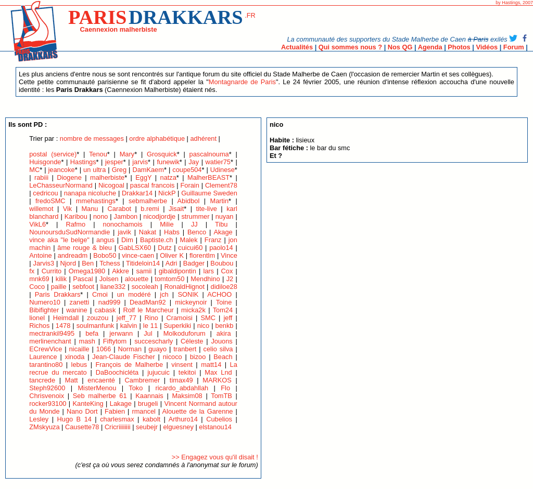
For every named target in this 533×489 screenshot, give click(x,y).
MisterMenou (97, 388)
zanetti (80, 302)
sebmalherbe (148, 201)
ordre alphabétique (157, 138)
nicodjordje (159, 216)
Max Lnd (218, 372)
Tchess (109, 263)
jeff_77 (126, 318)
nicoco (172, 357)
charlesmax (117, 419)
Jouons (221, 341)
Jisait (176, 209)
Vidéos (487, 47)
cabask (105, 310)
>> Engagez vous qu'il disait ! (215, 457)
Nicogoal (111, 185)
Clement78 (221, 185)
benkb (224, 325)
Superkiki (178, 325)
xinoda (75, 357)
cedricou (45, 193)
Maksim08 (187, 396)
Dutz (164, 248)
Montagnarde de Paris (242, 82)
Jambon (126, 216)
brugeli (148, 403)
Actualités (297, 47)
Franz (213, 240)
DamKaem (147, 170)
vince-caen (138, 255)
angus (105, 240)
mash (87, 341)
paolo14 (221, 248)
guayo (157, 349)
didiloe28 (224, 286)
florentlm (202, 255)
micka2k (193, 310)
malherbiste (107, 177)
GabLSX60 (135, 248)
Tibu (221, 224)
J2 (230, 279)
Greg (119, 170)
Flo (225, 388)
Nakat (147, 232)
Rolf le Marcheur (148, 310)
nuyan (224, 216)
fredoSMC (50, 201)
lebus (79, 364)
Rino (151, 318)
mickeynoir (191, 302)
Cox (227, 271)
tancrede (42, 380)
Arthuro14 (183, 419)
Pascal (83, 279)
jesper (114, 162)
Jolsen (109, 279)
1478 (63, 325)
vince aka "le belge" (59, 240)
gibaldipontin (177, 271)
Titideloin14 (143, 263)
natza (168, 177)
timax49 (181, 380)
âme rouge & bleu (84, 248)
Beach (222, 357)
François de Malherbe (129, 364)
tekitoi (187, 372)
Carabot (120, 209)
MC (34, 170)
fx (31, 271)
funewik (168, 162)
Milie (166, 224)
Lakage (121, 403)
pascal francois (152, 185)
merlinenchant (50, 341)
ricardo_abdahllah (181, 388)
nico (203, 325)
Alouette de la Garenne (197, 411)
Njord (68, 263)
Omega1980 (87, 271)
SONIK (187, 294)
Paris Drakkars (58, 294)
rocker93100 (47, 403)
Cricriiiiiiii (118, 427)
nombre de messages (92, 138)
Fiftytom (115, 341)
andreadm (73, 255)
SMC (207, 318)
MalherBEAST (208, 177)
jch (164, 294)
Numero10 (44, 302)
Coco (37, 286)
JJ (194, 224)
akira (224, 333)
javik (124, 232)
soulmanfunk (96, 325)
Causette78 (82, 427)
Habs (172, 232)
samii (143, 271)
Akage (222, 232)
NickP (166, 193)
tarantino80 (45, 364)
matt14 (211, 364)
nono (100, 216)
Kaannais (149, 396)
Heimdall (66, 318)
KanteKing (88, 403)
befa (91, 333)
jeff (227, 318)
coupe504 (186, 170)
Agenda (430, 47)
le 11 (150, 325)
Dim (127, 240)
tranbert (184, 349)
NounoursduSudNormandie (69, 232)
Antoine (40, 255)
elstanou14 (215, 427)
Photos (459, 47)
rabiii (41, 177)
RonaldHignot (184, 286)
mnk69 (39, 279)
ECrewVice (45, 349)
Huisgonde (45, 162)
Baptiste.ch (156, 240)
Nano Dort (82, 411)
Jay (193, 162)
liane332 (112, 286)
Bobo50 (104, 255)
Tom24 (223, 310)
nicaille (79, 349)
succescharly (153, 341)
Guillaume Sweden (209, 193)
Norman (130, 349)
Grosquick (162, 154)
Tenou (98, 154)
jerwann (121, 333)
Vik (67, 209)
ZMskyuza (44, 427)
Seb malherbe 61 (100, 396)
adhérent (203, 138)
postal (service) (53, 154)
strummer (195, 216)
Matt (71, 380)
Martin (219, 201)
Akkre (120, 271)
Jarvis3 (44, 263)
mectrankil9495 (51, 333)
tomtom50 (169, 279)
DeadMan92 (148, 302)
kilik (61, 279)
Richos (39, 325)
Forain (190, 185)
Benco (196, 232)
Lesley (38, 419)
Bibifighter (44, 310)
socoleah (145, 286)
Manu (89, 209)
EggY (143, 177)
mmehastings (96, 201)
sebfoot (83, 286)
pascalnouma (209, 154)
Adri (171, 263)
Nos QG (400, 47)
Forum (513, 47)
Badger (194, 263)
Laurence (43, 357)
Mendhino (205, 279)
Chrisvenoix (46, 396)
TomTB (221, 396)
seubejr (147, 427)
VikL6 (37, 224)
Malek (189, 240)
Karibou (76, 216)
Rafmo (75, 224)
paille (59, 286)
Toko (136, 388)
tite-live (206, 209)
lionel (37, 318)
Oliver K (172, 255)
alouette (137, 279)
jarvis (140, 162)
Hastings (83, 162)
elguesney (178, 427)
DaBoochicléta (117, 372)
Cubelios (219, 419)
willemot (41, 209)
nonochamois (123, 224)
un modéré (134, 294)
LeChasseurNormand (61, 185)
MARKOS (216, 380)
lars (208, 271)
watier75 (218, 162)
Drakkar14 (137, 193)
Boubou (221, 263)
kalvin (128, 325)
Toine (224, 302)
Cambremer (142, 380)
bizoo (198, 357)
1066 (103, 349)
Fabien (115, 411)
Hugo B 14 (74, 419)
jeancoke (61, 170)
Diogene (69, 177)
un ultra (94, 170)
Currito (51, 271)
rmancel (144, 411)
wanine (76, 310)
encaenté (101, 380)
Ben (88, 263)
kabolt (151, 419)
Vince (229, 255)
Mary (127, 154)
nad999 (109, 302)
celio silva (218, 349)
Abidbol (188, 201)
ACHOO (219, 294)
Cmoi (100, 294)
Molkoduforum (184, 333)
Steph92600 (47, 388)
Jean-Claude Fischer (125, 357)
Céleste (192, 341)
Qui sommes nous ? (350, 47)
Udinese (222, 170)
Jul (148, 333)
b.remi (150, 209)
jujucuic (158, 372)
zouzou (97, 318)
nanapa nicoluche (90, 193)
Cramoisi (179, 318)
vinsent (182, 364)
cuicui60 (190, 248)
